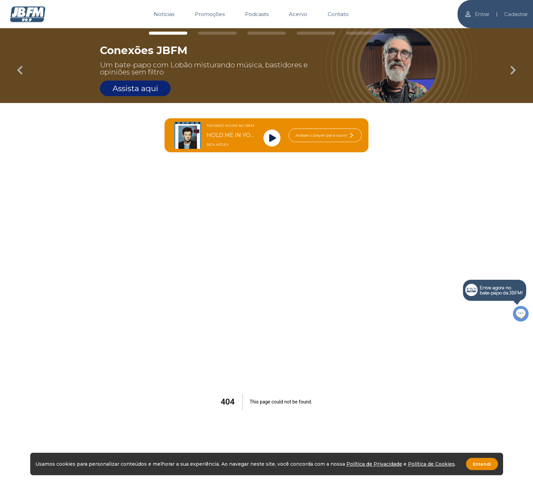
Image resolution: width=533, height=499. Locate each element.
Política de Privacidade (374, 464)
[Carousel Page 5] (365, 33)
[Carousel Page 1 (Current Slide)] (168, 33)
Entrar (476, 14)
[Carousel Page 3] (266, 33)
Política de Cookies (431, 464)
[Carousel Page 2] (217, 33)
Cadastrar (516, 14)
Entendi (482, 464)
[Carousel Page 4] (316, 33)
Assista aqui (135, 88)
